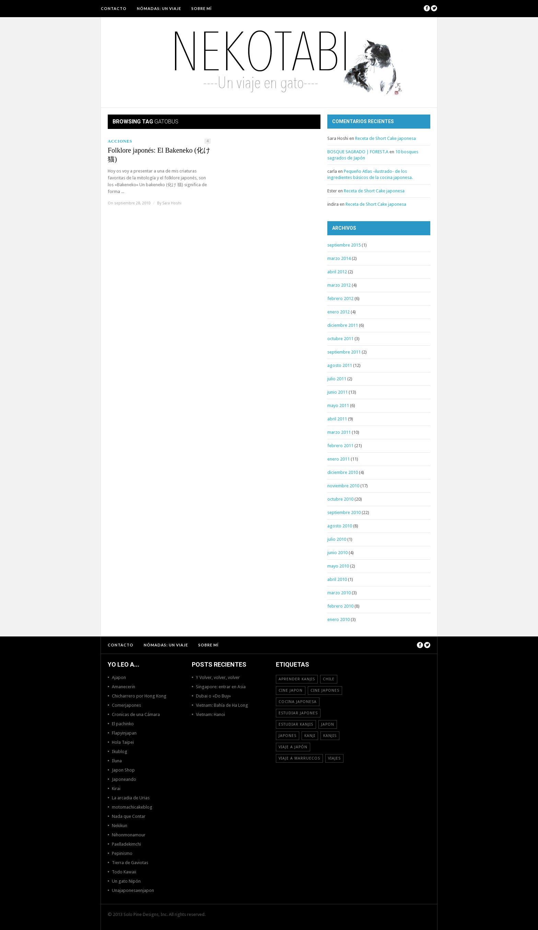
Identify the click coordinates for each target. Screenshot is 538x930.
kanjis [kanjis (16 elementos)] (330, 736)
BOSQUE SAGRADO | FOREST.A (357, 151)
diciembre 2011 (342, 325)
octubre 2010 (340, 499)
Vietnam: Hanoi (210, 714)
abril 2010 (337, 579)
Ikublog (119, 751)
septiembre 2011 (344, 352)
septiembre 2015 (344, 245)
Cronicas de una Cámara (136, 714)
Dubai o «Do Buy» (213, 696)
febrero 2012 (340, 298)
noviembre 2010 (343, 485)
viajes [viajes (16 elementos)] (334, 758)
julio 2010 (336, 539)
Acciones (120, 141)
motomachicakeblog (132, 807)
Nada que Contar (128, 816)
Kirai (116, 788)
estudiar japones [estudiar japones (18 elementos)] (298, 713)
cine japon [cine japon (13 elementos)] (291, 690)
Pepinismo (122, 853)
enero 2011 (338, 459)
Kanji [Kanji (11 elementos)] (309, 736)
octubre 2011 (340, 338)
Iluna (117, 760)
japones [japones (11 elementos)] (287, 736)
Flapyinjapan (124, 733)
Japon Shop (123, 770)
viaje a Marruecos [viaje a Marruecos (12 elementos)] (299, 758)
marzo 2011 (339, 432)
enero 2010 (338, 619)
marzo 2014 (339, 258)
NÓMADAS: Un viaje (159, 8)
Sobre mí (201, 8)
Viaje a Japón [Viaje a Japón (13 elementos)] (293, 747)
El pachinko (123, 723)
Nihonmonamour (128, 834)
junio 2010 (337, 552)
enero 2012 (338, 311)
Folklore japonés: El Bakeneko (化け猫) (159, 154)
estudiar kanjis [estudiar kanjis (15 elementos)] (296, 724)
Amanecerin (123, 686)
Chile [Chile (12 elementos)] (329, 679)
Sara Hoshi (172, 203)
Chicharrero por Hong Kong (139, 696)
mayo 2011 (338, 405)
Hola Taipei (123, 742)
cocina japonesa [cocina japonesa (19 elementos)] (298, 702)
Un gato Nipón (126, 881)
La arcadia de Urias (131, 797)
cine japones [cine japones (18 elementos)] (325, 690)
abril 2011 (337, 418)
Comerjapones (126, 705)
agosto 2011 (339, 365)
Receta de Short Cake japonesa (385, 138)
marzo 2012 (339, 285)
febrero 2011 (340, 445)
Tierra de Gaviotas (130, 862)
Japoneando (124, 779)
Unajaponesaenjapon (133, 890)
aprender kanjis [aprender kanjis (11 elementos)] (297, 679)
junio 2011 (337, 392)
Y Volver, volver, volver (218, 677)
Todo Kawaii (124, 871)
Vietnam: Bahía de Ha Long (222, 705)
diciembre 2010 (342, 472)
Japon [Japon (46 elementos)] (327, 724)
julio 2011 (336, 378)
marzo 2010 (339, 592)
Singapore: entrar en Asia (221, 686)
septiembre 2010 (344, 512)
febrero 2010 (340, 606)
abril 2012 (337, 271)
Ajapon (119, 677)
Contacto (114, 8)
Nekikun (119, 825)
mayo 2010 (338, 566)
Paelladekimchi (126, 844)
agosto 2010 (339, 525)
